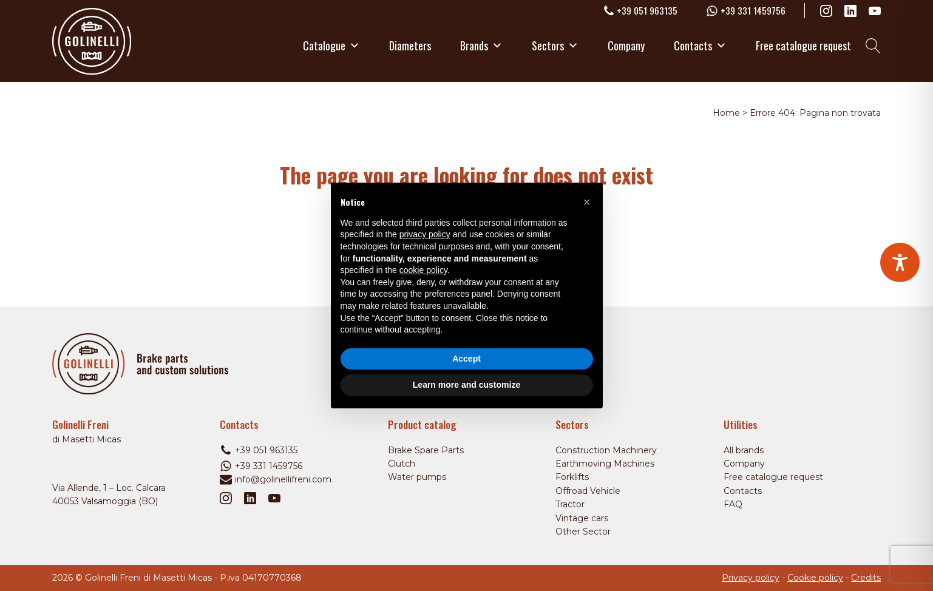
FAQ (733, 504)
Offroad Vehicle (587, 490)
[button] (587, 202)
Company (626, 45)
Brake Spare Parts (426, 450)
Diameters (410, 45)
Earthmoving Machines (604, 463)
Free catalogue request (803, 45)
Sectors (555, 45)
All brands (744, 450)
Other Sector (583, 531)
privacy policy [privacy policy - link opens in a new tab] (424, 234)
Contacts (700, 45)
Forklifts (572, 476)
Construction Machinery (606, 450)
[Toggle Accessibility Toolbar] (900, 262)
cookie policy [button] (423, 270)
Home (726, 112)
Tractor (570, 504)
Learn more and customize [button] (466, 385)
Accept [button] (466, 358)
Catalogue (331, 45)
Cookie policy (815, 577)
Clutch (401, 463)
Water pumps (417, 476)
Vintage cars (581, 518)
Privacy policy (750, 577)
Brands (481, 45)
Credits (866, 577)
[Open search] (873, 45)
